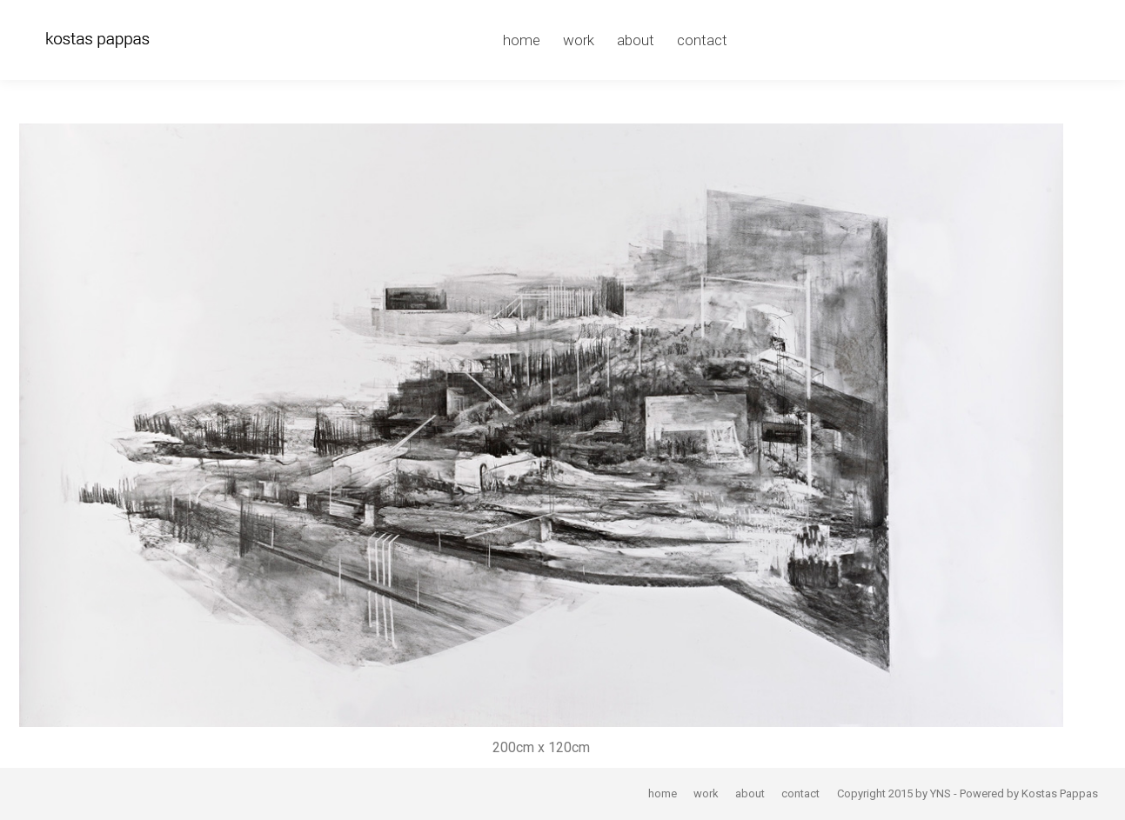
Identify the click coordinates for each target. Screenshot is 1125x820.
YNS (940, 793)
